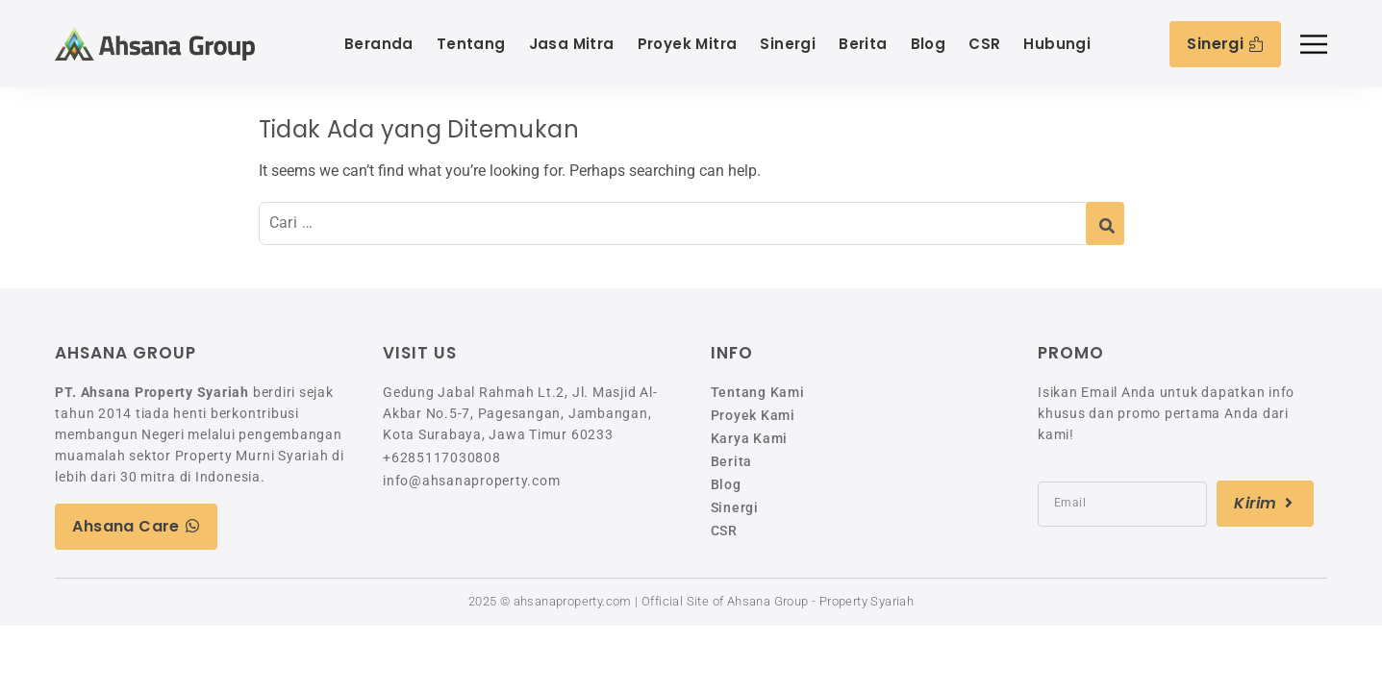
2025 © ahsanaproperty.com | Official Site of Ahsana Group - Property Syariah (691, 601)
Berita (863, 44)
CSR (984, 44)
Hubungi (1057, 44)
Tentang (471, 44)
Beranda (379, 44)
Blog (928, 44)
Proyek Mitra (688, 44)
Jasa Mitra (572, 44)
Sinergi (788, 44)
